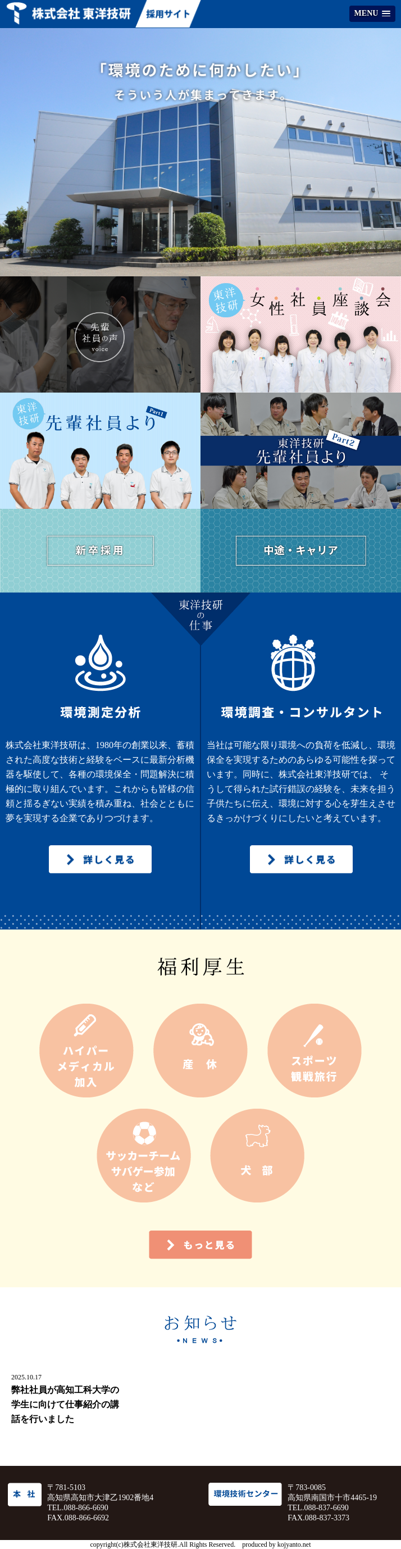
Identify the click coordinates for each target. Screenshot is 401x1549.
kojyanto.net (294, 1544)
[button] (372, 14)
